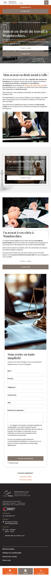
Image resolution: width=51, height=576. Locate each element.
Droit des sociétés (25, 476)
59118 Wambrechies (11, 522)
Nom (10, 371)
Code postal (12, 395)
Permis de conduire (25, 479)
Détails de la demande (16, 410)
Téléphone (12, 387)
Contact (25, 573)
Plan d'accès (10, 573)
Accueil (14, 22)
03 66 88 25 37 (25, 7)
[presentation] (21, 451)
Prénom (10, 378)
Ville (9, 403)
